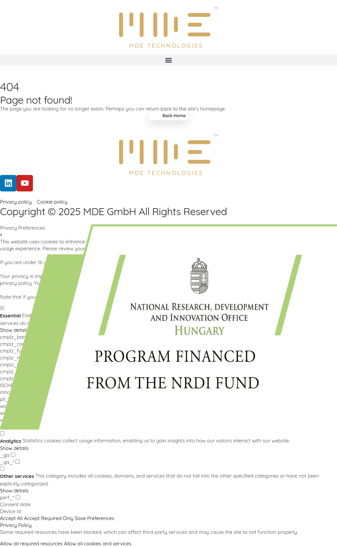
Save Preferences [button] (94, 518)
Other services (17, 476)
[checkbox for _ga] (13, 455)
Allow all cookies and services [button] (97, 543)
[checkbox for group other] (2, 468)
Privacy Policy (16, 525)
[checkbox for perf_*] (18, 497)
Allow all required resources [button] (31, 543)
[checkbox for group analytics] (2, 433)
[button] (168, 60)
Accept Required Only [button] (48, 518)
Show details (14, 448)
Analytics (10, 441)
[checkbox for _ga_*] (17, 462)
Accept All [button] (11, 518)
